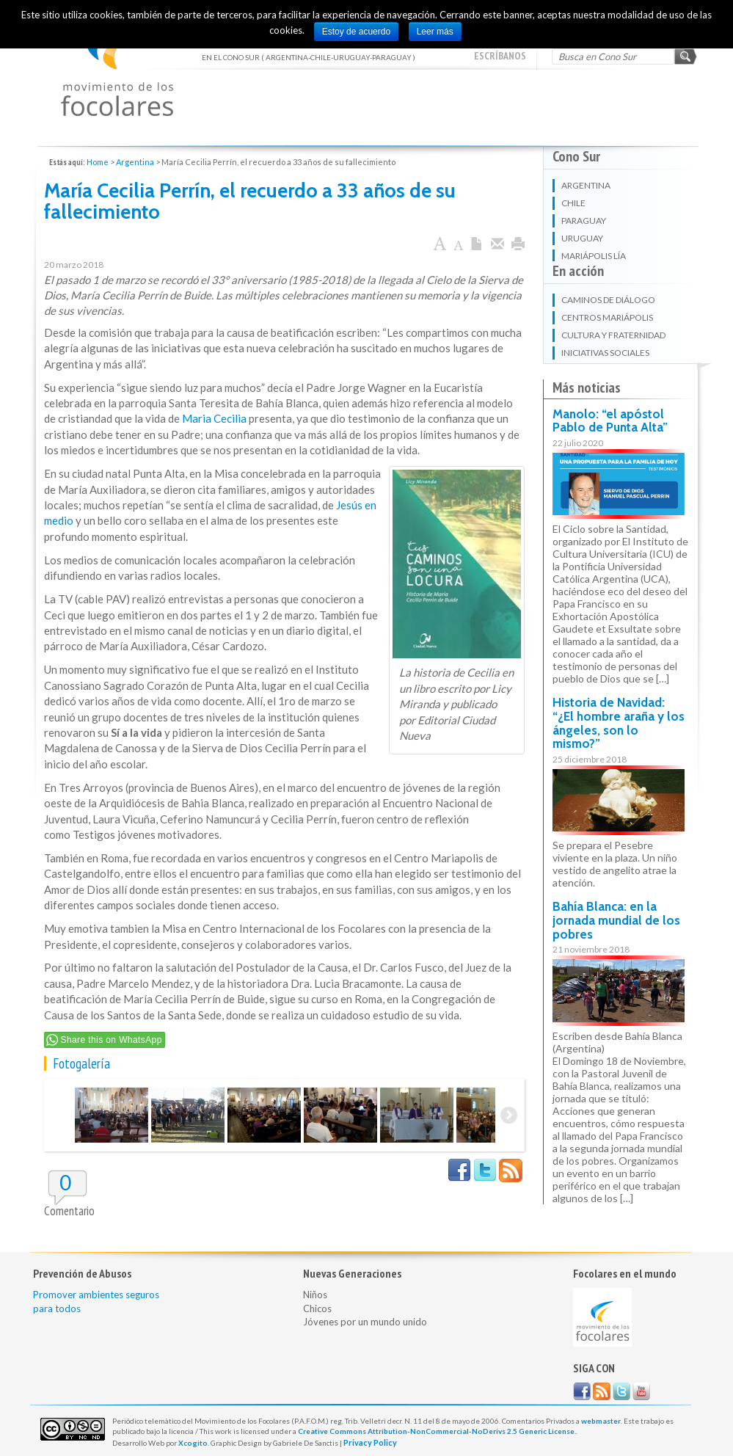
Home (98, 162)
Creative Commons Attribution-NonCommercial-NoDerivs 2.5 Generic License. (437, 1431)
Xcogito (193, 1442)
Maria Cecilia (214, 418)
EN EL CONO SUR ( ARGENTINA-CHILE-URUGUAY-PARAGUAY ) (117, 66)
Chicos (317, 1308)
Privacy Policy (370, 1442)
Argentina (135, 162)
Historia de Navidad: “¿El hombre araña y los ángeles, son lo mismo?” (619, 723)
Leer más (435, 31)
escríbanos (500, 55)
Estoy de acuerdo (356, 31)
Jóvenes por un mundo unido (365, 1322)
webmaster (601, 1420)
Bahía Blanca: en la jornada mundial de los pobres (616, 920)
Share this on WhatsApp (111, 1040)
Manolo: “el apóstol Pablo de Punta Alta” (610, 421)
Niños (315, 1294)
